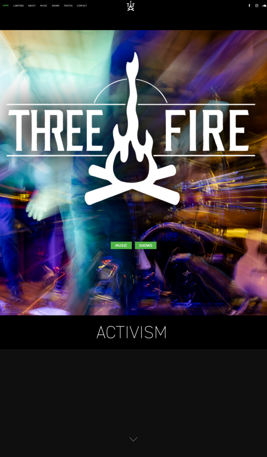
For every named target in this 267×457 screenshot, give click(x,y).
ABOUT (32, 5)
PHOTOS (68, 5)
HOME (6, 5)
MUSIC (43, 5)
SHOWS (55, 5)
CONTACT (82, 5)
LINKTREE (18, 5)
